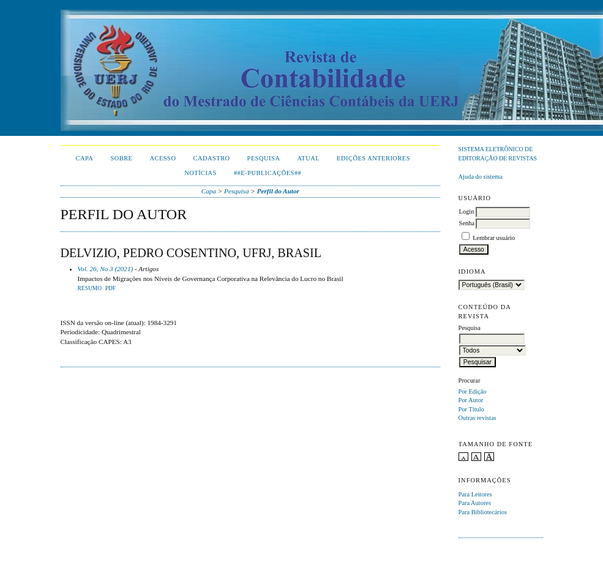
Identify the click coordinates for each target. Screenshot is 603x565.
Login (466, 211)
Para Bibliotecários (483, 512)
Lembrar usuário (494, 237)
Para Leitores (475, 494)
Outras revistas (477, 417)
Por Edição (473, 391)
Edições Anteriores (373, 158)
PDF (110, 288)
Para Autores (475, 503)
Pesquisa (263, 158)
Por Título (471, 409)
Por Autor (471, 400)
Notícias (200, 173)
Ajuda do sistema (481, 176)
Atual (308, 158)
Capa (85, 158)
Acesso (162, 158)
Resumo (90, 288)
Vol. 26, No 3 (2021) (105, 268)
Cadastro (211, 158)
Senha (466, 223)
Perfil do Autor (278, 191)
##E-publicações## (267, 173)
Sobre (121, 158)
